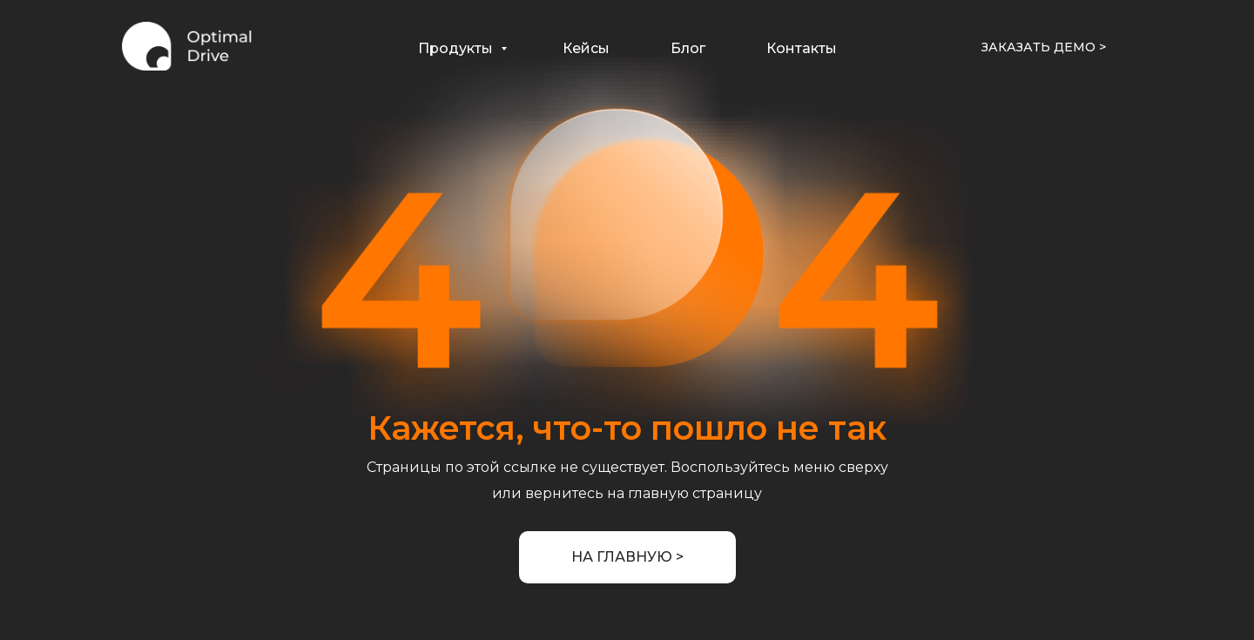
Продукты (457, 48)
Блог (688, 48)
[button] (1043, 47)
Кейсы (586, 48)
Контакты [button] (801, 48)
